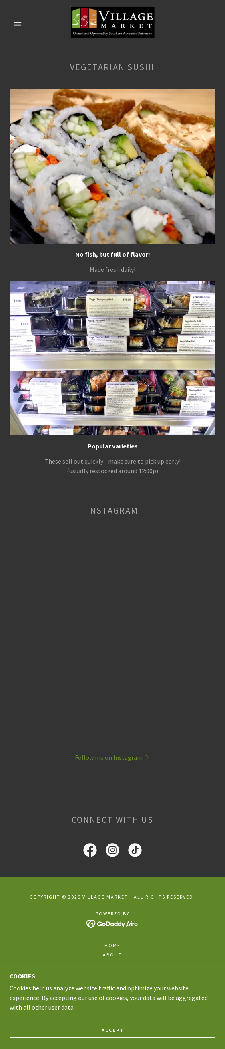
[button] (20, 22)
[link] (112, 22)
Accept (113, 1030)
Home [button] (112, 945)
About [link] (112, 955)
